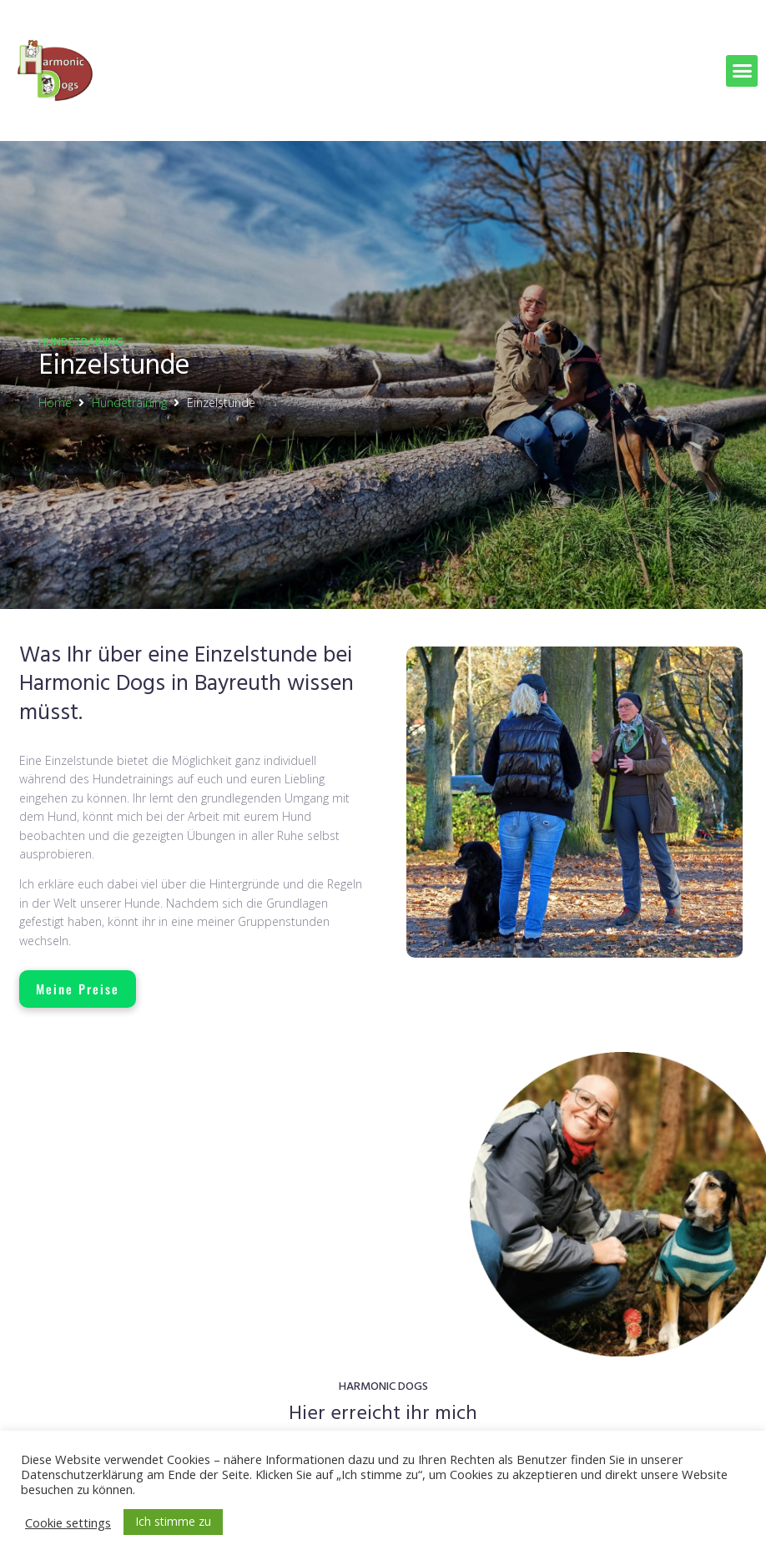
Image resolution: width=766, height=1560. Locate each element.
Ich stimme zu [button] (173, 1521)
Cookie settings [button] (68, 1522)
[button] (742, 71)
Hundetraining (129, 402)
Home (55, 402)
